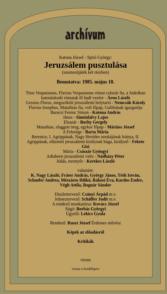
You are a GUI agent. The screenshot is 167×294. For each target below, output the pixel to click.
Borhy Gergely (94, 122)
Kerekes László (100, 161)
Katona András (106, 112)
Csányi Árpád (95, 194)
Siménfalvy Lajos (92, 117)
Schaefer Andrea (43, 180)
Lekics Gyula (93, 213)
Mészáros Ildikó (75, 180)
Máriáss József (121, 127)
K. (33, 175)
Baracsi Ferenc (63, 112)
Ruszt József (79, 223)
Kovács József (106, 204)
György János (103, 175)
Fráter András (74, 175)
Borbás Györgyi (91, 208)
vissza (85, 259)
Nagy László (47, 175)
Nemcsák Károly (130, 102)
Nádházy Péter (111, 156)
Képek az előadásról (85, 232)
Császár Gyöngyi (92, 151)
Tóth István (128, 175)
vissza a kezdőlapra (85, 269)
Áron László (118, 97)
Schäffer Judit (95, 199)
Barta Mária (97, 132)
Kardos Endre (129, 180)
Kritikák (86, 241)
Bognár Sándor (97, 185)
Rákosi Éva (103, 180)
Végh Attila (70, 185)
